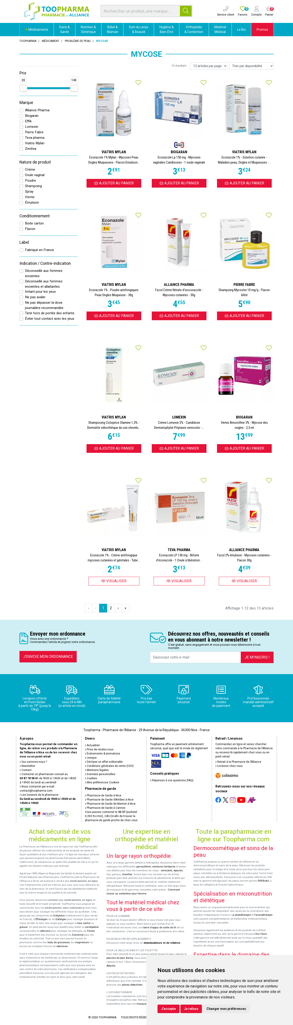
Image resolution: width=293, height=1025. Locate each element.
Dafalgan (61, 919)
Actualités (92, 745)
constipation (92, 927)
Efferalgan (41, 919)
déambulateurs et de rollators (162, 942)
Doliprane (59, 915)
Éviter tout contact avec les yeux (49, 319)
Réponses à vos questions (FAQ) (171, 780)
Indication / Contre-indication (45, 263)
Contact (26, 770)
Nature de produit (35, 162)
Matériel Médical (220, 29)
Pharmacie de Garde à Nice (103, 795)
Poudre (30, 180)
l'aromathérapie (263, 914)
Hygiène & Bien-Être (166, 29)
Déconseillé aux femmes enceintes (43, 273)
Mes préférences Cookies (102, 782)
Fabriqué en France (39, 250)
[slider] (23, 88)
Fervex (91, 930)
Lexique (91, 757)
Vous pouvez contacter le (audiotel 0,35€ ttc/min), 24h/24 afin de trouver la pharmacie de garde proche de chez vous (111, 816)
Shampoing (33, 186)
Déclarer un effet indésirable (104, 761)
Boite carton (34, 223)
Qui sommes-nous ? (33, 761)
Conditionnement (34, 216)
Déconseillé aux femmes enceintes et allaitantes (43, 284)
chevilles (127, 874)
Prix (22, 73)
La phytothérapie (241, 914)
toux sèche (83, 923)
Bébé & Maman (112, 29)
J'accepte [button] (168, 1009)
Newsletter (27, 766)
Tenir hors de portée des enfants (49, 313)
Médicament (50, 41)
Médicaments (36, 29)
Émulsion (32, 202)
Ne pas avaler (35, 297)
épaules (178, 870)
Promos (262, 29)
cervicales (166, 870)
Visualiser (113, 581)
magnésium (82, 942)
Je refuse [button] (191, 1009)
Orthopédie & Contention (193, 29)
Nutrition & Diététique (88, 29)
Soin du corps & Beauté (138, 29)
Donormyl (78, 934)
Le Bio (241, 29)
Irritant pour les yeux (40, 292)
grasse (23, 927)
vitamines (62, 946)
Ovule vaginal (34, 175)
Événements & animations (102, 753)
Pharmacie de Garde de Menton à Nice (110, 803)
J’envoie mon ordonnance (48, 656)
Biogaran (31, 116)
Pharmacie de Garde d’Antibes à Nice (109, 799)
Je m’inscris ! (257, 657)
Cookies (91, 778)
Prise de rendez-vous (99, 749)
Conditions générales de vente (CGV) (109, 766)
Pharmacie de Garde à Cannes (105, 807)
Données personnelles (100, 774)
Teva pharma (34, 138)
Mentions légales (97, 770)
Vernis (30, 197)
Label (24, 242)
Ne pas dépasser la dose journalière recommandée (44, 305)
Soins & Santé (64, 29)
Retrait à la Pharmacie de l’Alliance (238, 761)
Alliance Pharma (37, 110)
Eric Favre (261, 933)
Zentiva (30, 149)
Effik (28, 121)
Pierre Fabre (34, 132)
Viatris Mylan (34, 143)
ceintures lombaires (163, 866)
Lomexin (31, 127)
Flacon (30, 229)
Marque (26, 102)
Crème (30, 169)
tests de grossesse (59, 942)
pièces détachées (132, 984)
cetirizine (45, 930)
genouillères (143, 866)
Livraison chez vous (229, 766)
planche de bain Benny (119, 958)
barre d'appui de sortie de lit (159, 927)
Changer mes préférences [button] (226, 1009)
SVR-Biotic (263, 880)
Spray (29, 191)
